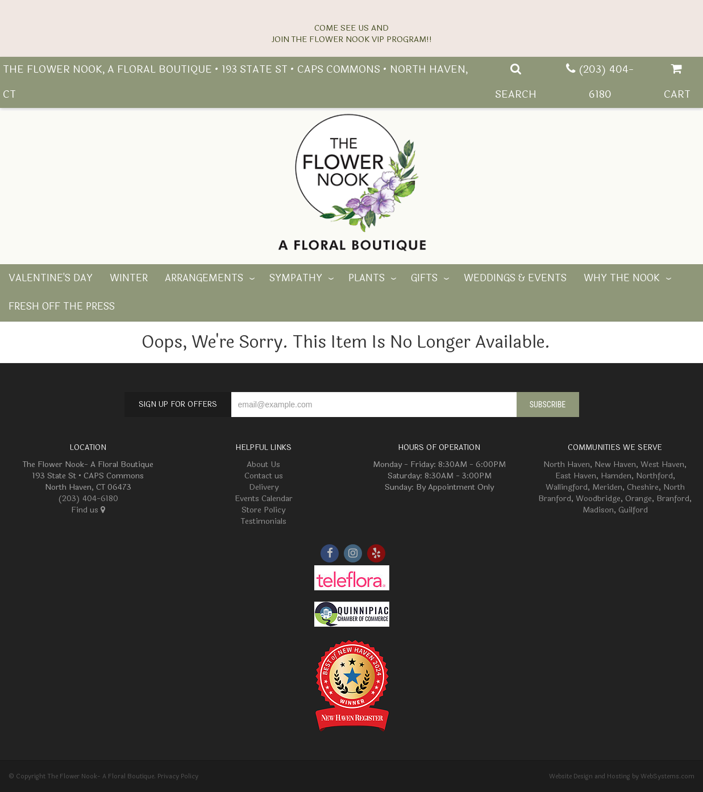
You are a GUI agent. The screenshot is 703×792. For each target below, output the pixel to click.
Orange (638, 499)
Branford (672, 499)
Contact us (263, 476)
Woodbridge (598, 499)
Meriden (607, 487)
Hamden (616, 476)
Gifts (424, 278)
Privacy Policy (177, 776)
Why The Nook (622, 278)
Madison (598, 510)
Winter (129, 278)
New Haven (615, 464)
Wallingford (567, 487)
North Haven (566, 464)
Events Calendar (264, 499)
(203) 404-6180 (88, 499)
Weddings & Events (515, 278)
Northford (654, 476)
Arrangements (204, 278)
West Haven (662, 464)
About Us (263, 464)
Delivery (263, 487)
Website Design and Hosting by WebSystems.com (621, 776)
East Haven (575, 476)
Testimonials (263, 521)
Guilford (633, 510)
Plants (366, 278)
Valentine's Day (51, 278)
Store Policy (263, 510)
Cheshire (643, 487)
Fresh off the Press (62, 306)
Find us (88, 510)
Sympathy (295, 278)
